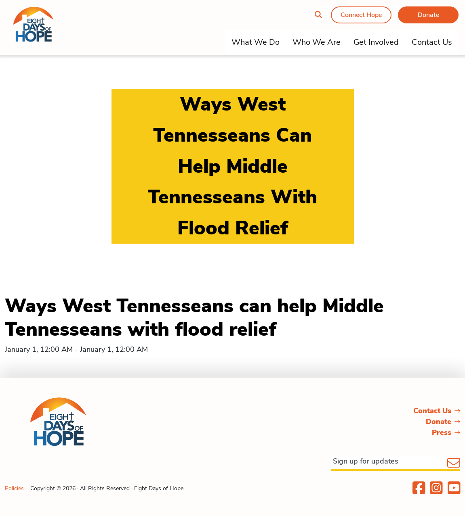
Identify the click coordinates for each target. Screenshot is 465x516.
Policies (14, 488)
